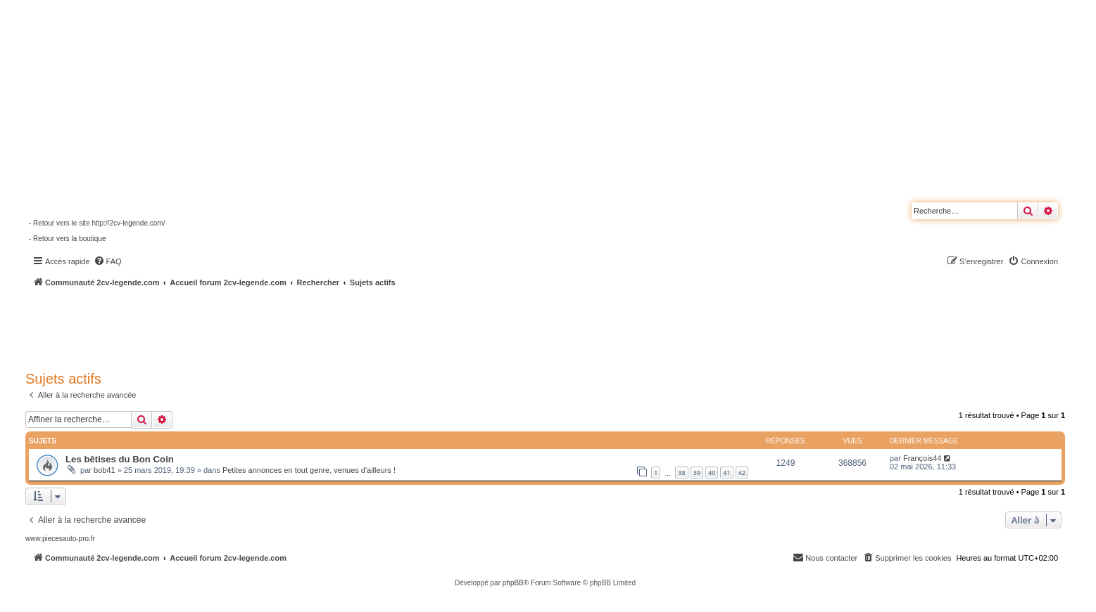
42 (741, 472)
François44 (922, 458)
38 (681, 472)
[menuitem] (108, 261)
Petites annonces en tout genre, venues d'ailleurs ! (309, 470)
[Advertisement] (377, 326)
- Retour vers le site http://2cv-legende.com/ (97, 223)
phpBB (513, 583)
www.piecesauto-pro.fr (60, 538)
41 (726, 472)
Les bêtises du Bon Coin (119, 459)
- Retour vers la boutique (67, 238)
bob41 (104, 470)
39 (696, 472)
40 (711, 472)
